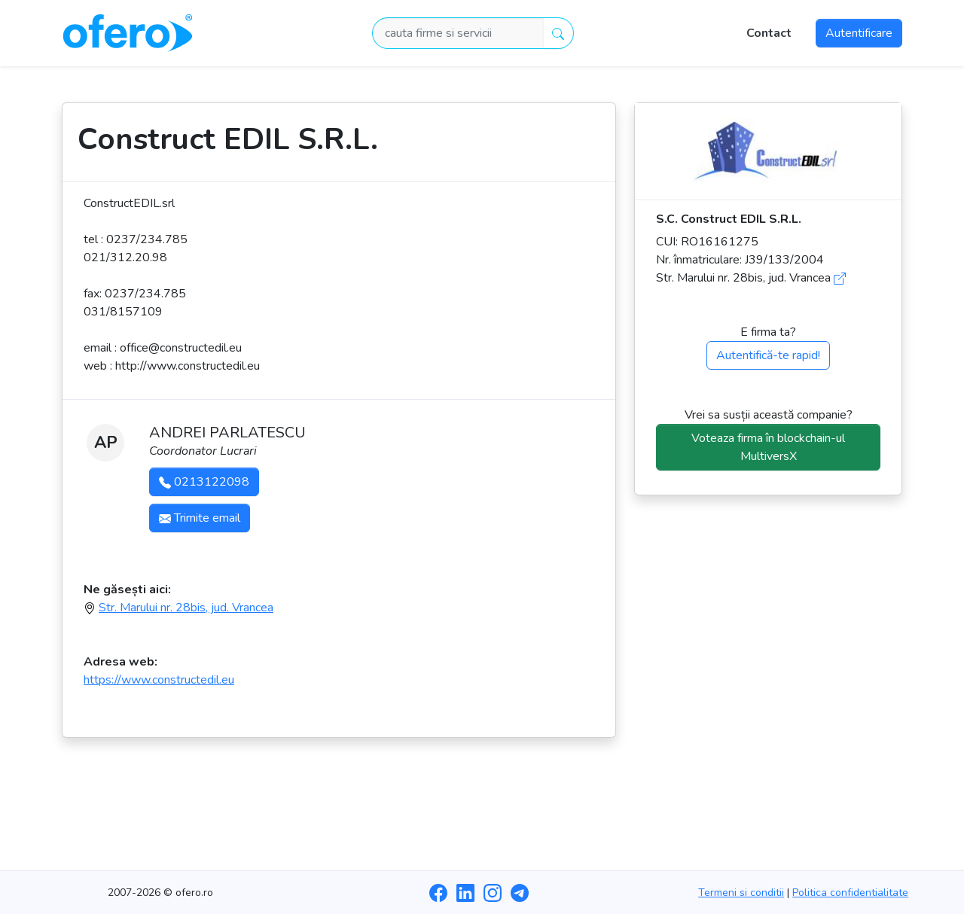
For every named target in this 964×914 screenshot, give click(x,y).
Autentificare (858, 33)
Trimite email (199, 518)
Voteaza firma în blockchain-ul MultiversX (768, 447)
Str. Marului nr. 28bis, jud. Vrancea (186, 607)
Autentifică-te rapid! (768, 355)
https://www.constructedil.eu (159, 680)
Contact (769, 33)
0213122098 (204, 482)
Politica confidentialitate (850, 892)
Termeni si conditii (741, 892)
